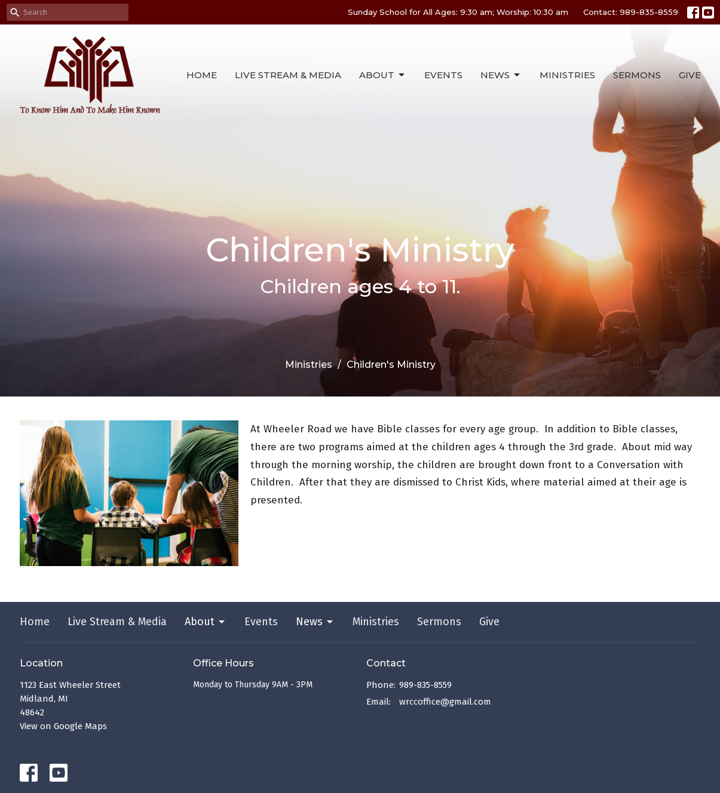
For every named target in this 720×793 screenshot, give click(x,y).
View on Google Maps (63, 726)
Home (201, 75)
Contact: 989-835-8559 (630, 12)
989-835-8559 (425, 685)
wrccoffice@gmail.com (445, 701)
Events (443, 75)
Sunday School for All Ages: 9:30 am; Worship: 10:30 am (458, 12)
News (501, 75)
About (382, 75)
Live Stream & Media (288, 75)
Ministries (567, 75)
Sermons (637, 75)
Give (690, 75)
